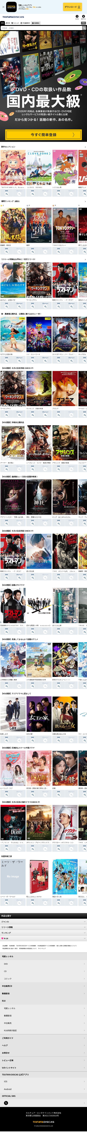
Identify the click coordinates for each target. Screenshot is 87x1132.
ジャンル (43, 921)
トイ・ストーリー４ (33, 354)
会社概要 (5, 946)
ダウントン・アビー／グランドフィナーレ (40, 842)
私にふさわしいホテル (33, 897)
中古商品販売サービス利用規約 (46, 946)
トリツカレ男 (56, 187)
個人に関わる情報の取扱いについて (67, 946)
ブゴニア (55, 408)
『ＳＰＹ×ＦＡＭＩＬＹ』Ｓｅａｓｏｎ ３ (15, 187)
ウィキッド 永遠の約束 (34, 408)
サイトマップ (42, 948)
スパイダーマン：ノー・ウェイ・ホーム (65, 354)
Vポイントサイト (9, 1067)
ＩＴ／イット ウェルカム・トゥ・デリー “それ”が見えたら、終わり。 (25, 842)
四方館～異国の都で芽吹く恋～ (37, 788)
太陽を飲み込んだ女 (59, 734)
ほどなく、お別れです (7, 300)
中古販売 (8, 1023)
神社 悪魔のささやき (33, 517)
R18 (83, 23)
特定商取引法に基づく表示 (10, 948)
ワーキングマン (31, 300)
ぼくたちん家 (56, 625)
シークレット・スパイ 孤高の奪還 (38, 463)
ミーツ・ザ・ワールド (7, 897)
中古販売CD (26, 23)
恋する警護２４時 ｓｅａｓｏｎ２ (38, 625)
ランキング (43, 932)
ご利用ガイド (7, 1038)
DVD (2, 23)
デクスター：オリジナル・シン (62, 842)
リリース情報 (43, 927)
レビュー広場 (7, 1060)
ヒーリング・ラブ (6, 788)
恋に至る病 (30, 571)
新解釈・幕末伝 (5, 245)
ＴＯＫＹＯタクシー (59, 245)
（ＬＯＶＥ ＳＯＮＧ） (34, 187)
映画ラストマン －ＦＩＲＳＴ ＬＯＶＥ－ (67, 300)
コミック (16, 23)
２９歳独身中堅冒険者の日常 (36, 680)
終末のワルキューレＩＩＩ (61, 680)
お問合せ (6, 1052)
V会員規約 (12, 946)
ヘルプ (5, 1045)
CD (9, 23)
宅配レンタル (9, 1008)
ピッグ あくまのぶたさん (61, 517)
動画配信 (36, 23)
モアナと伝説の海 (6, 354)
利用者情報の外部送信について (28, 948)
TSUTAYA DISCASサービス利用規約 (26, 946)
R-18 (43, 938)
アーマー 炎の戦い (7, 463)
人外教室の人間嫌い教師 (8, 680)
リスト (77, 19)
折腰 (53, 788)
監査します (4, 734)
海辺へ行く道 (56, 897)
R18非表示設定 (10, 1030)
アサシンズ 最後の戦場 (60, 463)
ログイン (83, 19)
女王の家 (29, 734)
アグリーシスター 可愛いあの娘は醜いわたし (16, 517)
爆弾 (27, 245)
